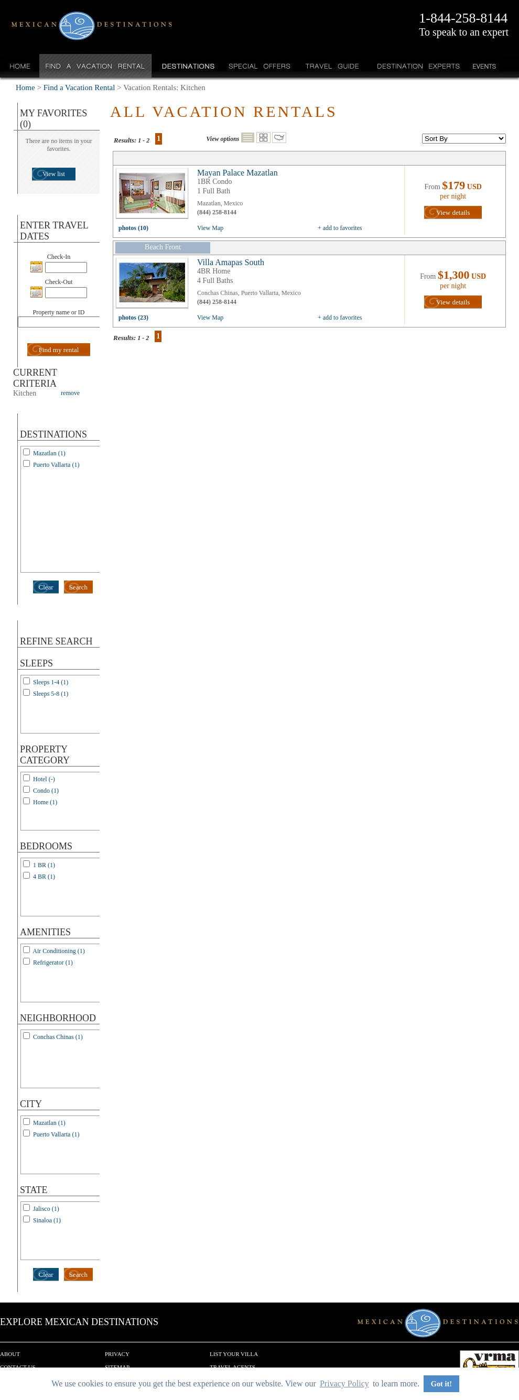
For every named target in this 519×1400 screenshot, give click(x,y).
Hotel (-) (44, 779)
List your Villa (234, 1354)
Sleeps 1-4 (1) (50, 682)
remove (70, 393)
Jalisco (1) (46, 1208)
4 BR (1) (44, 876)
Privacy (117, 1354)
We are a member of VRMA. (489, 1366)
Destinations (187, 66)
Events (483, 66)
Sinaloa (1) (47, 1220)
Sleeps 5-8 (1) (50, 693)
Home (20, 66)
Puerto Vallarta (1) (56, 464)
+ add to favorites (340, 228)
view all (154, 196)
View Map (210, 228)
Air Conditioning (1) (58, 951)
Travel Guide (332, 66)
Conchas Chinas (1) (58, 1037)
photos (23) (133, 317)
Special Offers (259, 66)
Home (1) (45, 802)
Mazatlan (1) (49, 453)
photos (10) (133, 228)
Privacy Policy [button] (344, 1383)
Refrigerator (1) (53, 962)
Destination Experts (416, 66)
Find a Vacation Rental (95, 66)
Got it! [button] (441, 1384)
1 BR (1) (44, 865)
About (10, 1354)
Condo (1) (46, 790)
